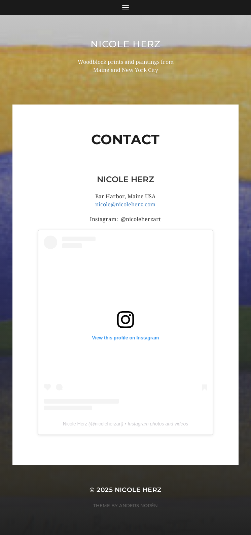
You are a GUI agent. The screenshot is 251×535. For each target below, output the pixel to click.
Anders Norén (138, 505)
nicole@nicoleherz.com (125, 204)
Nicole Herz (125, 44)
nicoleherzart (108, 423)
